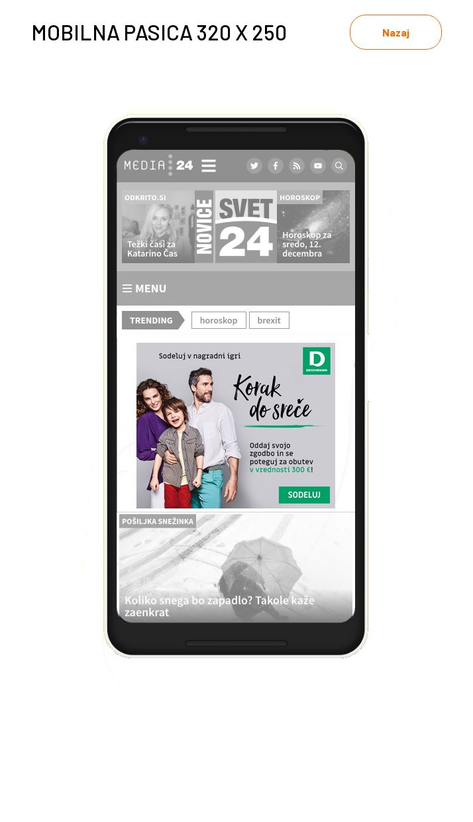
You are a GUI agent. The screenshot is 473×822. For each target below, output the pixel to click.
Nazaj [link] (395, 32)
